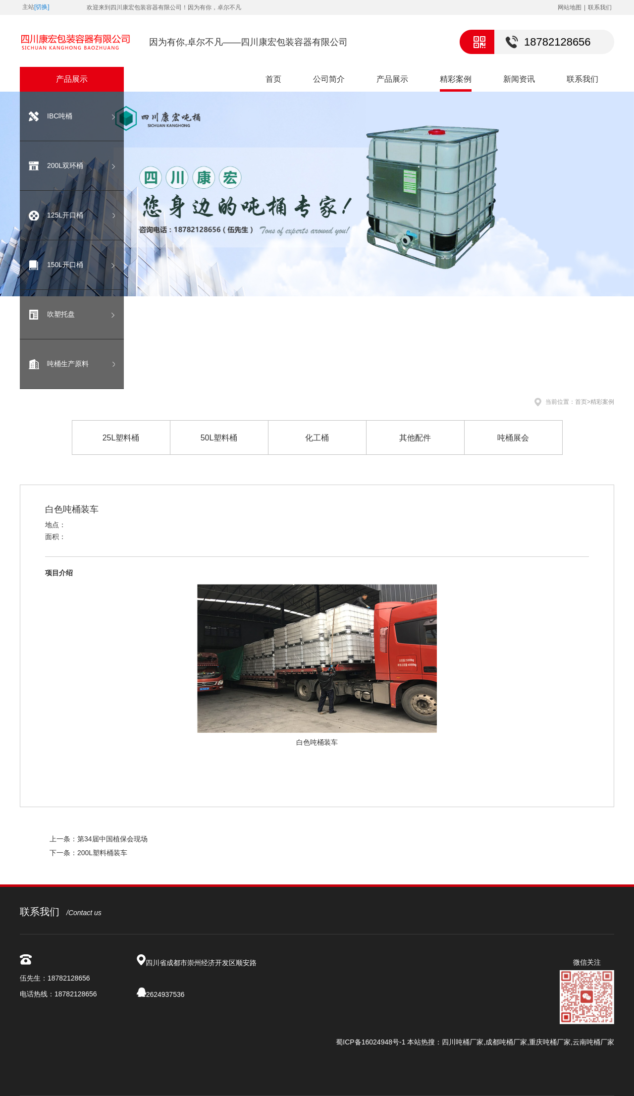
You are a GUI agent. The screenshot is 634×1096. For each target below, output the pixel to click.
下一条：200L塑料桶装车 (88, 853)
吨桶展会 (513, 438)
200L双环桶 (65, 165)
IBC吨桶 (59, 116)
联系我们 (600, 7)
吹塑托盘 (61, 314)
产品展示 (392, 79)
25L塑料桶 (121, 438)
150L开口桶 (65, 265)
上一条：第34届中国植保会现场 (99, 839)
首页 (273, 79)
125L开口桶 (65, 215)
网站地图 (569, 7)
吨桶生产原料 (68, 364)
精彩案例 (456, 79)
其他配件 (415, 438)
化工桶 (317, 438)
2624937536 (165, 994)
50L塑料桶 (219, 438)
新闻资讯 (519, 79)
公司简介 (329, 79)
